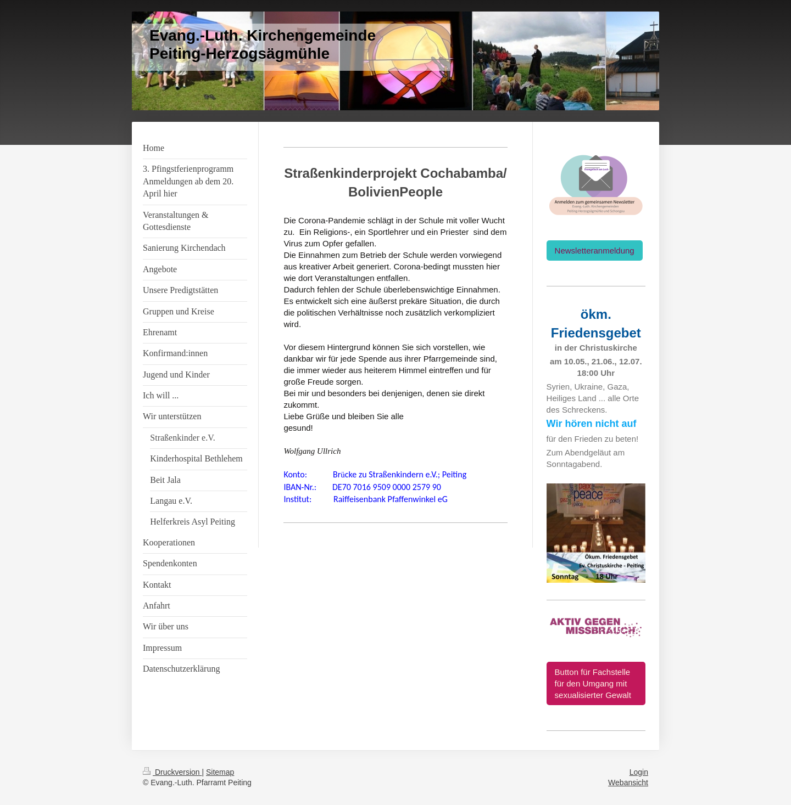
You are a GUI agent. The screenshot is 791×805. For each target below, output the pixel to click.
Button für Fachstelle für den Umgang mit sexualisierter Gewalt (593, 683)
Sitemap (220, 772)
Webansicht (628, 782)
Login (639, 772)
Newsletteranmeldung (594, 250)
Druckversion (172, 772)
